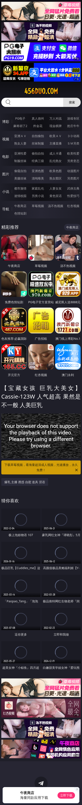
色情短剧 (20, 213)
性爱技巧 (73, 196)
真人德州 (38, 118)
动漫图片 (73, 171)
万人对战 (55, 118)
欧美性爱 (73, 153)
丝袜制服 (38, 143)
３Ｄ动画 (73, 136)
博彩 (5, 121)
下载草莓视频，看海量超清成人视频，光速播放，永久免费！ (41, 468)
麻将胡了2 (20, 126)
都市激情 (20, 188)
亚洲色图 (38, 171)
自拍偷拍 (38, 136)
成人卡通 (55, 153)
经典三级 (38, 161)
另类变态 (73, 161)
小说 (5, 191)
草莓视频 (38, 206)
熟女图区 (55, 178)
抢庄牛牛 (73, 126)
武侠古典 (73, 188)
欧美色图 (55, 171)
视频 (5, 139)
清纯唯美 (38, 178)
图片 (5, 174)
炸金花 (37, 126)
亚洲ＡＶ (20, 136)
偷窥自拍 (20, 171)
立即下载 (66, 795)
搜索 (72, 102)
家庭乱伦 (38, 188)
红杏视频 (73, 206)
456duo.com (41, 91)
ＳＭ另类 (73, 143)
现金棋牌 (55, 126)
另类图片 (73, 178)
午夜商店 (20, 206)
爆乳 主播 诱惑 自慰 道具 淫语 (24, 482)
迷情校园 (20, 196)
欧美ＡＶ (55, 136)
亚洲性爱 (20, 153)
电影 (5, 156)
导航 (5, 209)
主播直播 (55, 143)
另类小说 (38, 196)
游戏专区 (73, 118)
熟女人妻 (20, 143)
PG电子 (20, 118)
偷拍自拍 (38, 153)
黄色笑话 (55, 196)
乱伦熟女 (55, 161)
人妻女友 (55, 188)
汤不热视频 (55, 206)
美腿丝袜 (20, 178)
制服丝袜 (20, 161)
